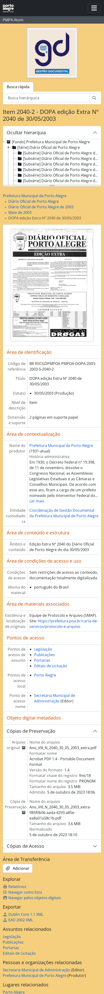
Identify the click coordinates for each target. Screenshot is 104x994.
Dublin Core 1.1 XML (23, 914)
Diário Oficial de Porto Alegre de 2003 (40, 206)
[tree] (52, 162)
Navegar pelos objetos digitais (32, 897)
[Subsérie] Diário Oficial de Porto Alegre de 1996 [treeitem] (59, 158)
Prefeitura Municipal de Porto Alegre (34, 195)
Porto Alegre (45, 675)
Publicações (44, 654)
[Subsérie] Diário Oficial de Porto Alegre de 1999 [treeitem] (59, 175)
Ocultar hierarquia (26, 132)
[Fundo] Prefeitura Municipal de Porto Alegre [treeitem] (48, 142)
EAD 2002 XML (18, 919)
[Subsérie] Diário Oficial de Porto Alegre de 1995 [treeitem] (59, 153)
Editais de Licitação (50, 665)
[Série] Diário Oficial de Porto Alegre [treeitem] (45, 147)
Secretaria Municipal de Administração (36, 969)
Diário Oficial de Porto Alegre (33, 201)
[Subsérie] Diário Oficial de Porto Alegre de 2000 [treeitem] (59, 181)
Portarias (42, 660)
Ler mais (36, 501)
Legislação (43, 649)
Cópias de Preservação (31, 731)
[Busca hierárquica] (47, 97)
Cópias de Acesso (25, 846)
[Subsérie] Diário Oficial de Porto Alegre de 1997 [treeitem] (59, 164)
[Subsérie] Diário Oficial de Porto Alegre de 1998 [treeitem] (59, 169)
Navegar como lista (22, 892)
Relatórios (14, 886)
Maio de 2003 (20, 212)
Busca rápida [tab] (18, 86)
